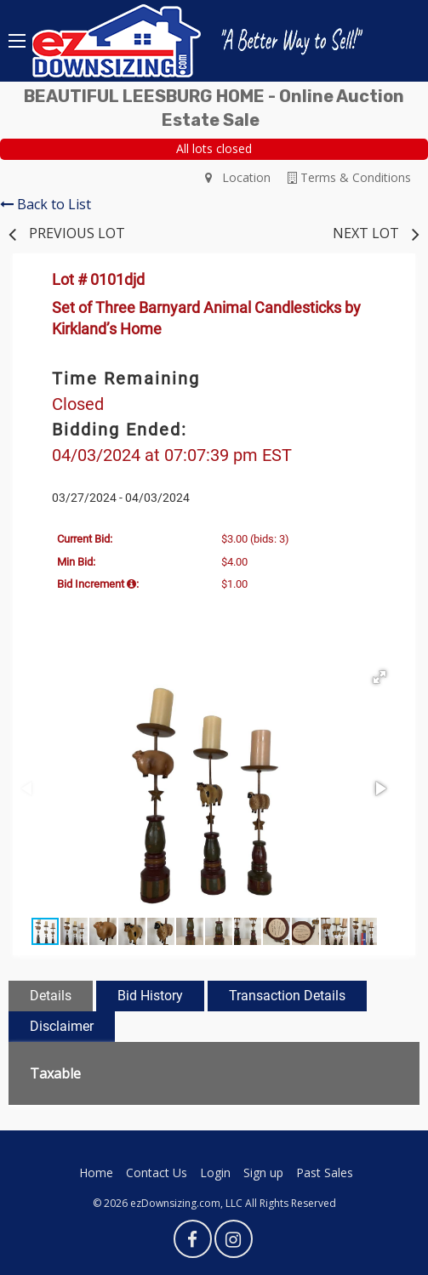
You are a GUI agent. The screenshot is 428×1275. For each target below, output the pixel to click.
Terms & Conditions (349, 177)
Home (96, 1172)
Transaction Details (287, 996)
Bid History (150, 996)
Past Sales (324, 1172)
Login (215, 1172)
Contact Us (156, 1172)
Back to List (45, 204)
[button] (379, 677)
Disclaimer (62, 1026)
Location (238, 177)
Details (50, 996)
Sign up (263, 1172)
